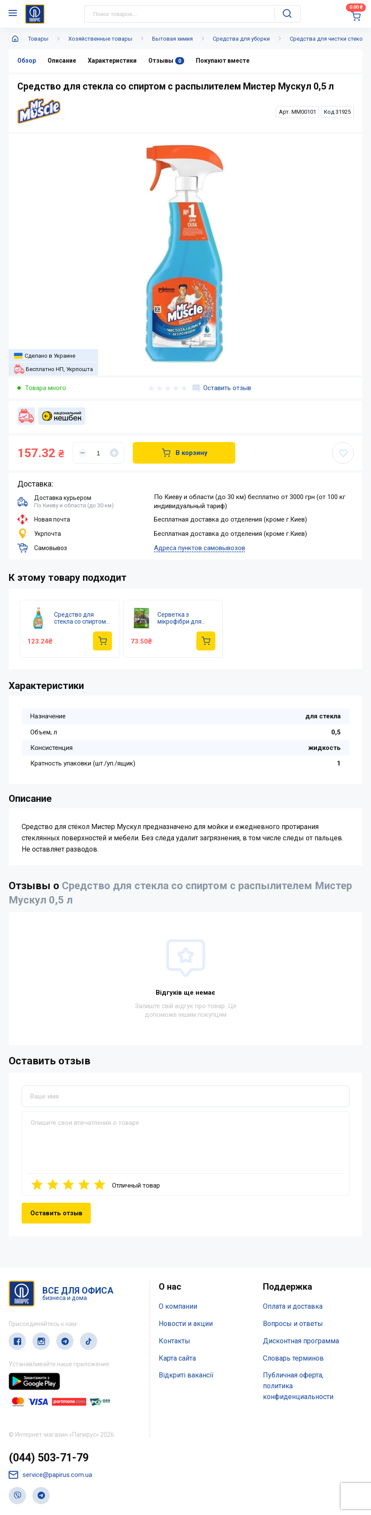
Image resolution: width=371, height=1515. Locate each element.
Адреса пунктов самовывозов (199, 548)
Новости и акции (186, 1324)
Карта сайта (177, 1358)
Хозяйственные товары (100, 38)
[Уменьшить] (82, 452)
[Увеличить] (114, 452)
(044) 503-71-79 (49, 1457)
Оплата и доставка (293, 1306)
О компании (178, 1306)
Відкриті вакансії (186, 1375)
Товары (38, 38)
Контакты (174, 1341)
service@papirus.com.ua (50, 1475)
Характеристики (112, 60)
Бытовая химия (172, 38)
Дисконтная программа (301, 1341)
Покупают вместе (222, 60)
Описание (62, 60)
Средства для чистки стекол (328, 38)
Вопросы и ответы (293, 1324)
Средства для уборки (241, 38)
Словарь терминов (293, 1358)
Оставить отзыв (221, 388)
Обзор (26, 60)
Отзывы (166, 60)
